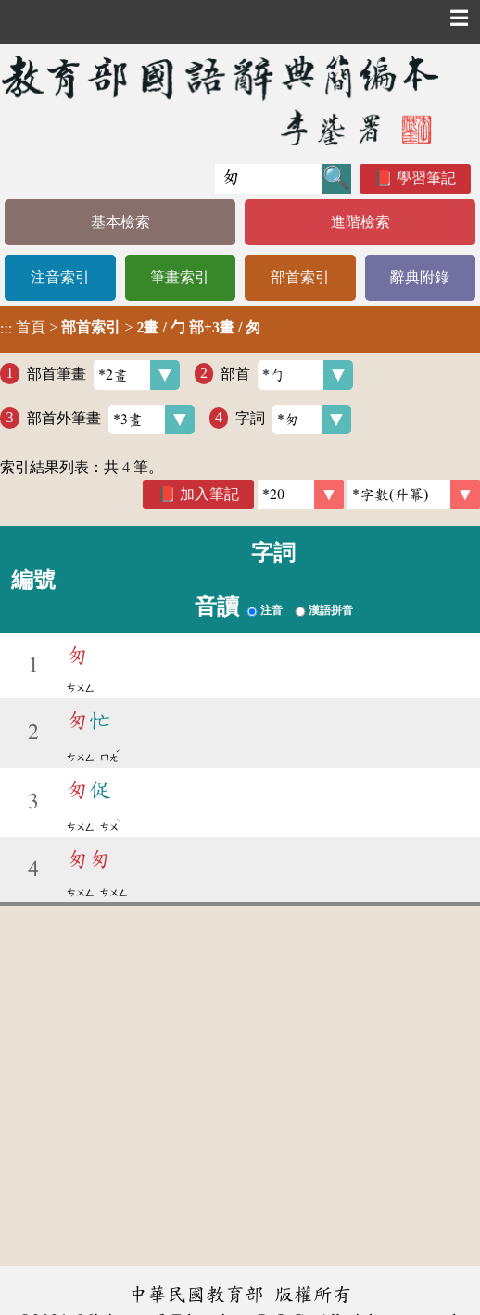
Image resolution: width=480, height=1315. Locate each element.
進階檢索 (360, 222)
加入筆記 (209, 494)
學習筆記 (426, 178)
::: (6, 329)
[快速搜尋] (268, 179)
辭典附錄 (419, 277)
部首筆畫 (103, 375)
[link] (413, 494)
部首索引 (300, 277)
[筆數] (301, 494)
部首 (287, 375)
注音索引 (60, 277)
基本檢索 (120, 222)
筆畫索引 (179, 277)
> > (130, 327)
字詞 (293, 419)
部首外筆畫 (111, 419)
